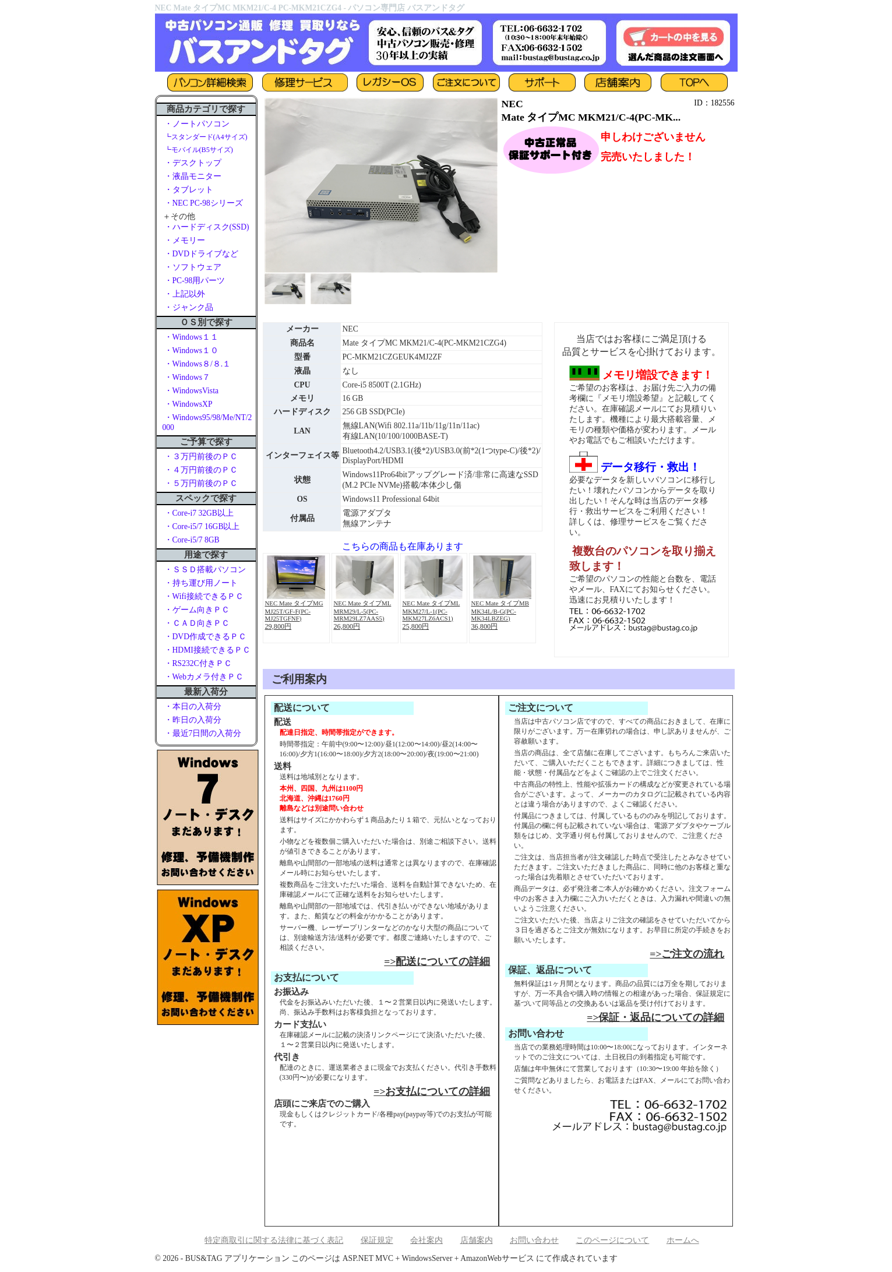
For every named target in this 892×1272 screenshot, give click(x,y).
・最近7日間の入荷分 (203, 733)
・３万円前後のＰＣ (201, 456)
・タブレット (188, 189)
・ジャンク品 (188, 307)
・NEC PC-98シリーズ (203, 203)
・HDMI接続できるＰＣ (207, 650)
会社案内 (426, 1240)
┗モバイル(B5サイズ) (198, 150)
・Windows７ (187, 377)
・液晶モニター (192, 176)
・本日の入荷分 (192, 706)
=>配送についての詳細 (437, 961)
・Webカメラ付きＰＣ (204, 676)
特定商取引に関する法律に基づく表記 (274, 1240)
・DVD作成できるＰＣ (205, 636)
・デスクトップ (192, 162)
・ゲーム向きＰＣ (197, 609)
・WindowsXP (188, 404)
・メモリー (184, 240)
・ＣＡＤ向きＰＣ (197, 623)
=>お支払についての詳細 (431, 1091)
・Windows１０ (191, 350)
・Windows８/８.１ (197, 364)
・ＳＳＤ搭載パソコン (205, 569)
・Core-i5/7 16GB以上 (202, 526)
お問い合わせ (534, 1240)
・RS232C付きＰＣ (198, 663)
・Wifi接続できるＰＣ (204, 596)
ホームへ (683, 1240)
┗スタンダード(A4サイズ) (206, 137)
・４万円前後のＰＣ (201, 470)
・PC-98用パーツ (194, 280)
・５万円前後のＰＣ (201, 483)
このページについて (612, 1240)
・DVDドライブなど (201, 253)
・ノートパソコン (197, 123)
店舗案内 (476, 1240)
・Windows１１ (191, 337)
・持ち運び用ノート (201, 583)
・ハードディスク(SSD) (206, 227)
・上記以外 (184, 294)
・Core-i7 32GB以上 (199, 513)
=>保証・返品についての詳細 (655, 1017)
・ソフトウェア (192, 267)
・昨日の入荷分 (192, 720)
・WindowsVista (191, 390)
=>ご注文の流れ (687, 954)
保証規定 (377, 1240)
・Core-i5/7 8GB (192, 539)
